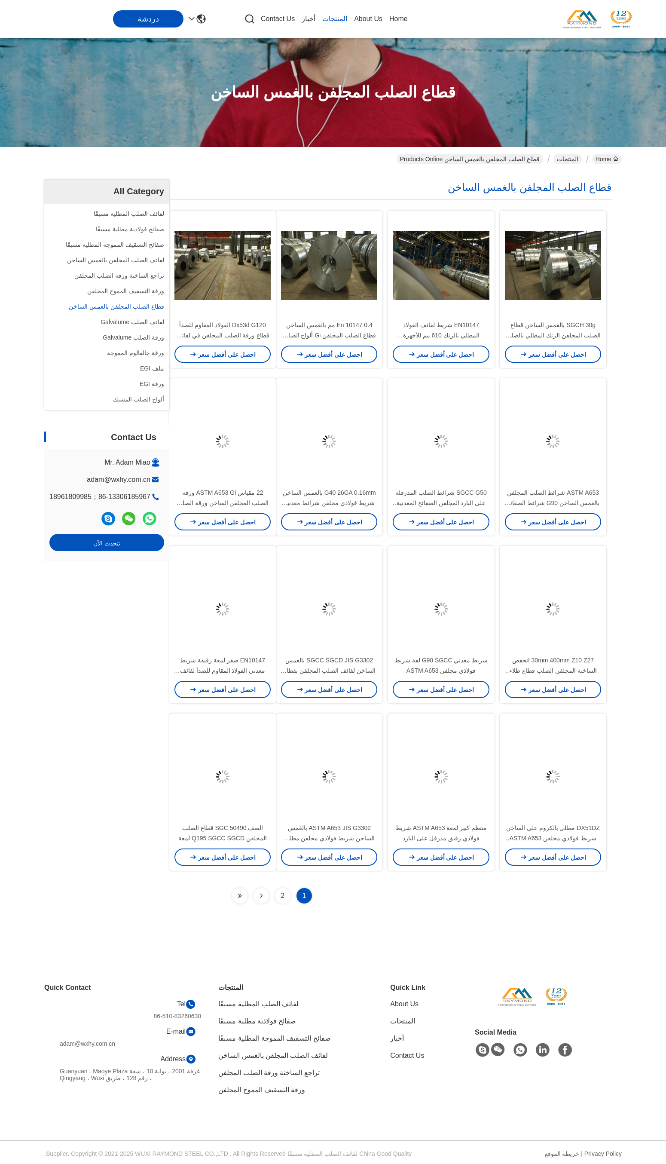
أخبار (308, 18)
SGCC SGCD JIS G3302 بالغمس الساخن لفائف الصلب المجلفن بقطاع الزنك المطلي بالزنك (329, 670)
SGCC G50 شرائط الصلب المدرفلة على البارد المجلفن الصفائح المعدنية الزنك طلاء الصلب (440, 503)
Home (398, 18)
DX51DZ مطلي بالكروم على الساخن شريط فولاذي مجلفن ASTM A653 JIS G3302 (553, 838)
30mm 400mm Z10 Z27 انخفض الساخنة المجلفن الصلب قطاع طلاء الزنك (553, 670)
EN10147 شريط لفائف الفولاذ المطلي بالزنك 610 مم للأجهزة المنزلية (441, 335)
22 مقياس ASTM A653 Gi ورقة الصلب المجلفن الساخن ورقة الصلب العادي (223, 503)
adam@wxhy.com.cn (118, 479)
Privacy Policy (603, 1153)
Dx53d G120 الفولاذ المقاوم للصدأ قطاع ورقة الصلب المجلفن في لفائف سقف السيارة (222, 335)
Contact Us (278, 18)
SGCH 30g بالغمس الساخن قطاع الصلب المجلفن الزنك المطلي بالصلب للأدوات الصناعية (553, 335)
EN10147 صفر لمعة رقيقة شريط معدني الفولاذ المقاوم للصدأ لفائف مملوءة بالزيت (223, 670)
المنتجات (334, 18)
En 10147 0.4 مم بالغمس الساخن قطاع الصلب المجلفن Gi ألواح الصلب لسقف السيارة (329, 335)
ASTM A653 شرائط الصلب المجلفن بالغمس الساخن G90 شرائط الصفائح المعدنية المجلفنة (553, 503)
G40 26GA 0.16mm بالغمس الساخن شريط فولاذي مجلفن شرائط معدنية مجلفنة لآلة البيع (329, 503)
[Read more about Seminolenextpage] (261, 896)
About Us (368, 18)
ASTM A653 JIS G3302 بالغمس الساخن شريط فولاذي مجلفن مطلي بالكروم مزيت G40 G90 (329, 838)
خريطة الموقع (562, 1153)
